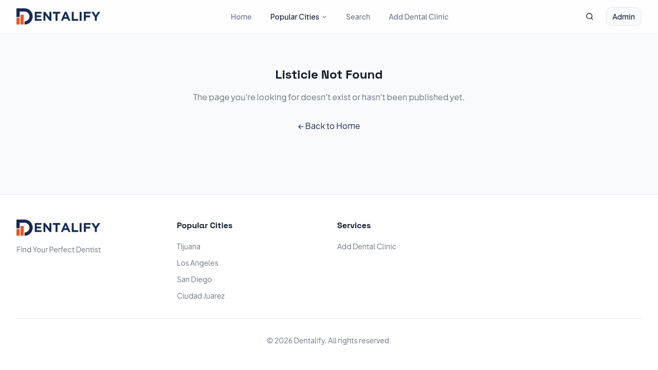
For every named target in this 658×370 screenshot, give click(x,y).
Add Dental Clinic (419, 16)
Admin (624, 16)
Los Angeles (197, 262)
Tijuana (188, 246)
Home (241, 16)
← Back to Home (329, 125)
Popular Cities (298, 16)
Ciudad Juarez (201, 295)
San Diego (194, 279)
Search (358, 16)
